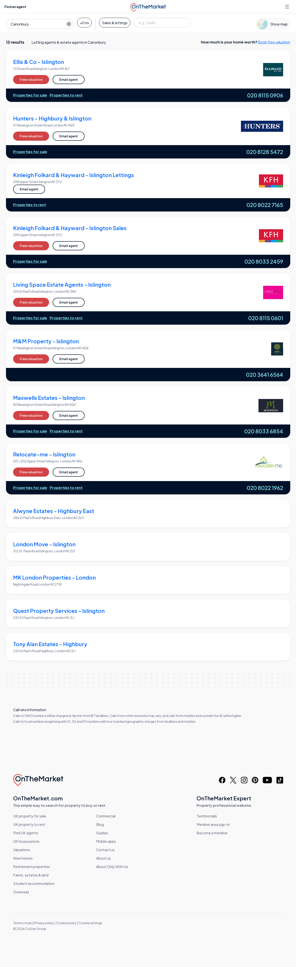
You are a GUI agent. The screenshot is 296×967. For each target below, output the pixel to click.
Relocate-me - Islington (44, 454)
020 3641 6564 (264, 374)
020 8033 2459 (263, 261)
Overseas (21, 892)
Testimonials (207, 816)
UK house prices (26, 841)
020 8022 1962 (265, 487)
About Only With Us (112, 866)
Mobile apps (106, 841)
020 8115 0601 (265, 318)
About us (103, 858)
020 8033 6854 (263, 431)
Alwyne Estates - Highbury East (53, 510)
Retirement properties (31, 866)
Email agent (68, 79)
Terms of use (22, 923)
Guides (102, 833)
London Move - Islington (44, 544)
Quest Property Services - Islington (59, 610)
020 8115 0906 (265, 95)
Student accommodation (34, 883)
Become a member (212, 833)
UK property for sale (29, 816)
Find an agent (15, 7)
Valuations (21, 849)
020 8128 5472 (264, 151)
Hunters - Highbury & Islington (52, 118)
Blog (100, 824)
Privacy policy (44, 923)
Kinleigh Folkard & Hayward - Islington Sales (70, 228)
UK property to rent (29, 824)
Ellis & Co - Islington (38, 61)
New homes (23, 858)
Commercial (105, 816)
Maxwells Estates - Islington (49, 397)
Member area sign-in (213, 824)
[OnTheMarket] (148, 6)
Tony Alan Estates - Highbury (50, 644)
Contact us (105, 849)
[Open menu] (288, 7)
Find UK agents (25, 833)
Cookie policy (66, 923)
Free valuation (31, 79)
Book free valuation (274, 42)
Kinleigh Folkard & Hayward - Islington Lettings (73, 175)
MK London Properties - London (54, 577)
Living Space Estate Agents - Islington (62, 284)
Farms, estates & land (30, 875)
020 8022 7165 (264, 204)
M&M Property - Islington (46, 341)
